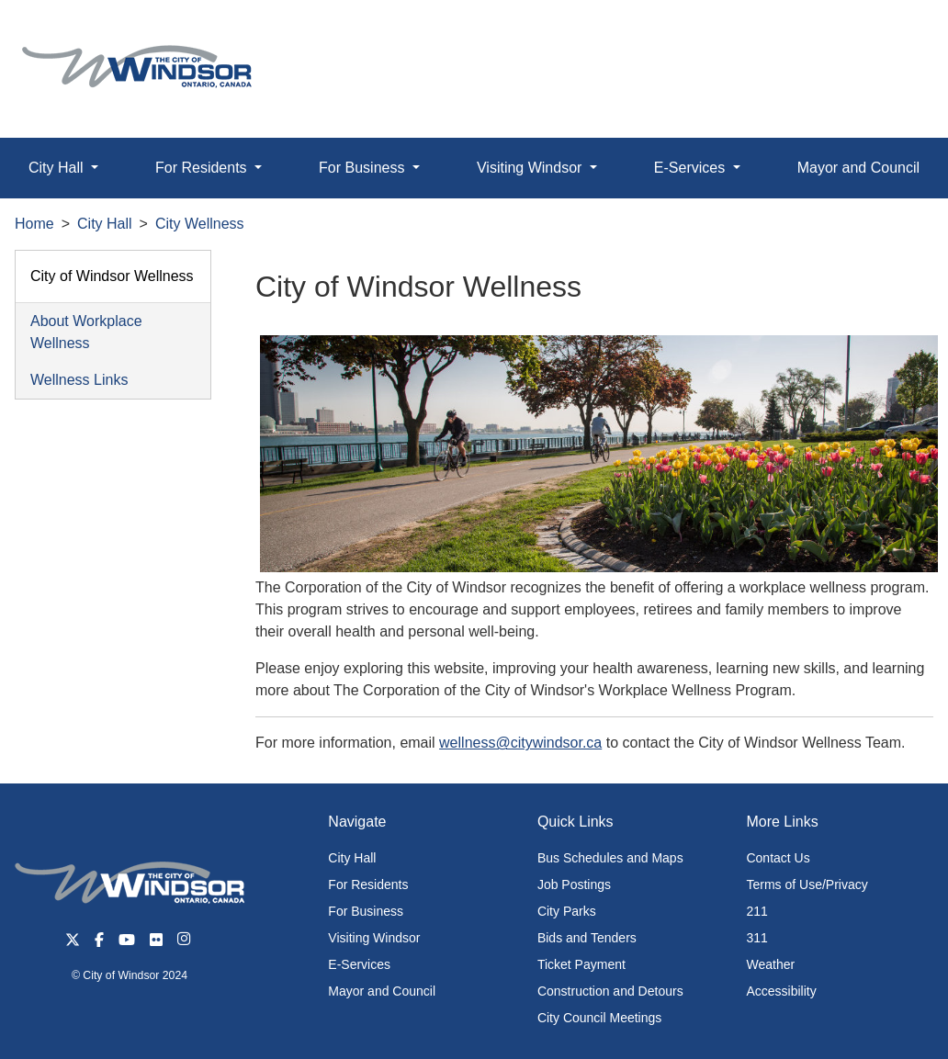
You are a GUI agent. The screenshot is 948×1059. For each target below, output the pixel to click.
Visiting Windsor (374, 937)
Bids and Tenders (587, 937)
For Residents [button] (203, 167)
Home (34, 223)
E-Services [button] (691, 167)
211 (756, 911)
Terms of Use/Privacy (806, 884)
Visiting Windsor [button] (531, 167)
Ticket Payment (581, 964)
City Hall (104, 223)
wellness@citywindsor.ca (520, 742)
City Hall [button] (57, 167)
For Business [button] (364, 167)
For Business (365, 911)
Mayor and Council (381, 991)
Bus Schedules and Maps (610, 858)
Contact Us (777, 858)
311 (756, 937)
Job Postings (574, 884)
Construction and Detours (610, 991)
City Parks (566, 911)
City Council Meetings (599, 1017)
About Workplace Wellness (86, 332)
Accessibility (781, 991)
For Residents (368, 884)
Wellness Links (79, 380)
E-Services (359, 964)
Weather (770, 964)
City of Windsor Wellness (112, 276)
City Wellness (199, 223)
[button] (892, 33)
